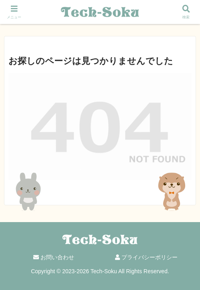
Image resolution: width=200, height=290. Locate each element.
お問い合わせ (53, 257)
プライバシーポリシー (146, 257)
